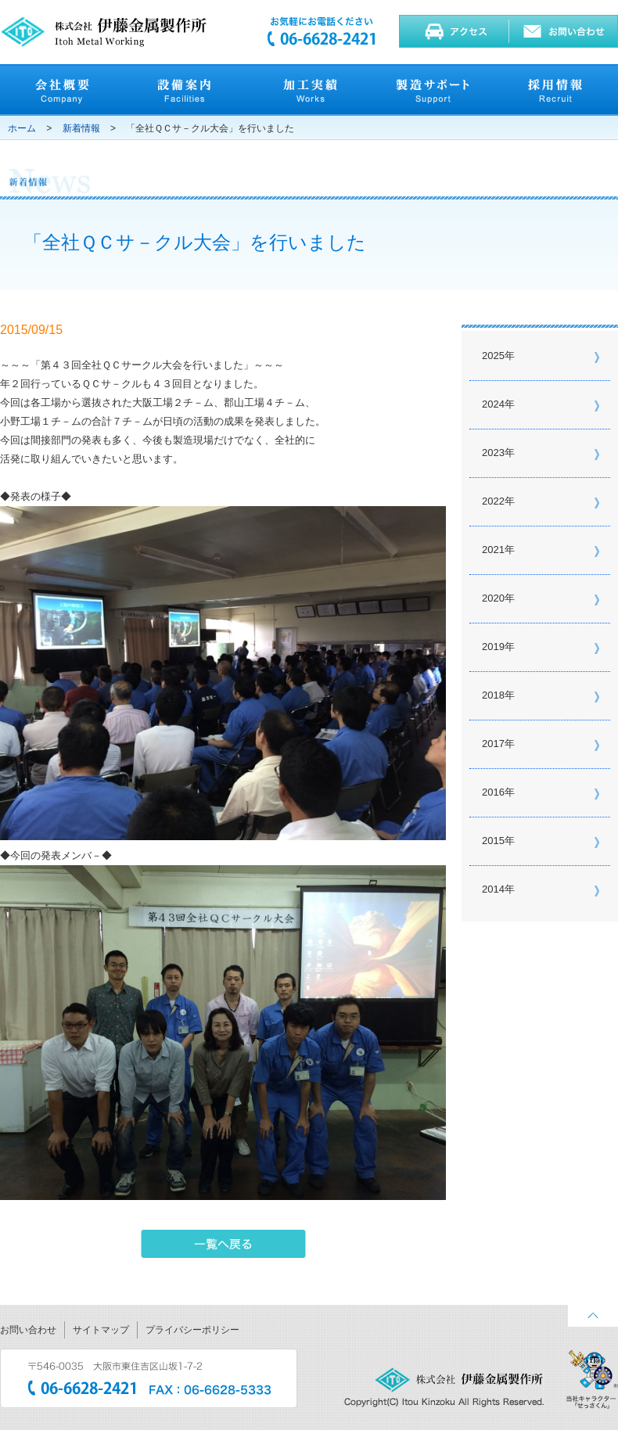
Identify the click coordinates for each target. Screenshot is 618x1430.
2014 (493, 889)
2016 (493, 792)
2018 (493, 695)
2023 (493, 452)
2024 (493, 404)
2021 (493, 549)
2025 (493, 355)
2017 (493, 743)
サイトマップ (101, 1329)
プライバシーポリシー (192, 1329)
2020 (493, 598)
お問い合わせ (28, 1329)
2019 (493, 646)
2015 (493, 840)
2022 (493, 501)
